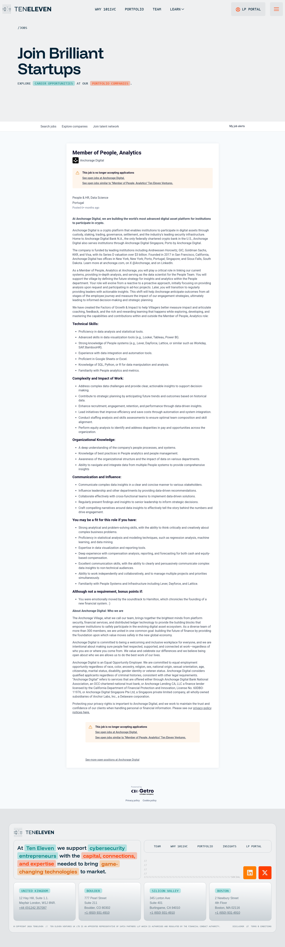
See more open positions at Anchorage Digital (112, 759)
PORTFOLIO (134, 9)
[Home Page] (26, 9)
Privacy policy (132, 800)
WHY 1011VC (105, 9)
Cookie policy (149, 800)
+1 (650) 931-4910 (96, 912)
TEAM (156, 9)
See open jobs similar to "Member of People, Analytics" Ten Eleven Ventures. (127, 183)
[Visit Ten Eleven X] (265, 872)
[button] (176, 9)
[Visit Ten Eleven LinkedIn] (249, 872)
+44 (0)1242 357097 (33, 907)
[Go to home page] (34, 832)
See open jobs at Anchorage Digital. (103, 178)
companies (76, 126)
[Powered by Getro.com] (142, 790)
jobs (49, 126)
